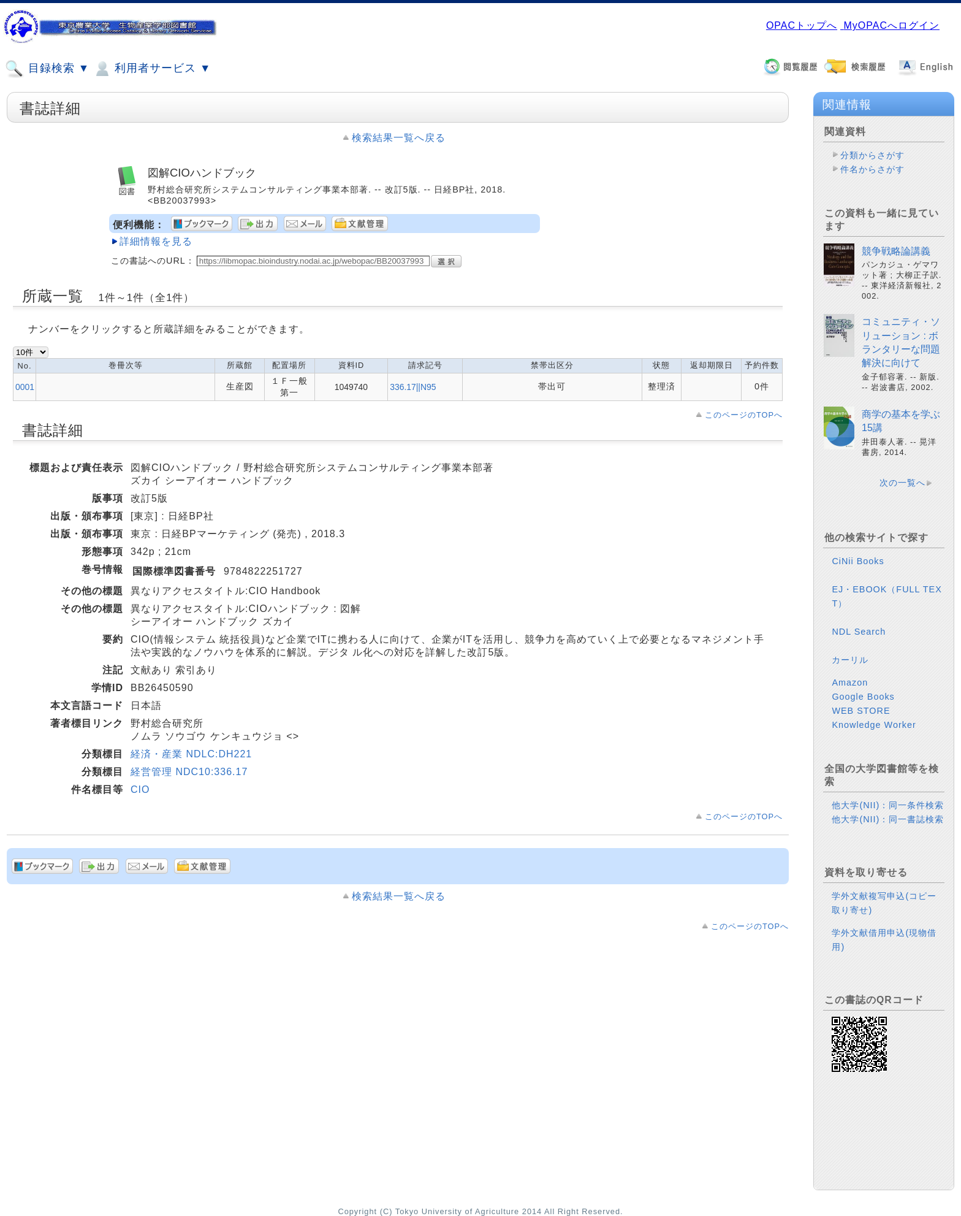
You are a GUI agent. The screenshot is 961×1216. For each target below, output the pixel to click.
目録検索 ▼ (47, 68)
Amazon (850, 682)
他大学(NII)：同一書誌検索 (888, 819)
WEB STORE (861, 711)
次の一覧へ (902, 483)
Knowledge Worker (874, 725)
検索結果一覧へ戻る (399, 137)
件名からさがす (872, 169)
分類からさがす (872, 155)
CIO (140, 789)
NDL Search (859, 632)
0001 (24, 387)
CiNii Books (858, 561)
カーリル (850, 660)
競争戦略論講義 (896, 251)
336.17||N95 (413, 387)
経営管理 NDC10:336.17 (189, 772)
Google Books (863, 697)
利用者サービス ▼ (152, 68)
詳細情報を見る (156, 241)
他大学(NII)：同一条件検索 (888, 805)
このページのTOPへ (744, 414)
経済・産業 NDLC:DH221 (191, 754)
